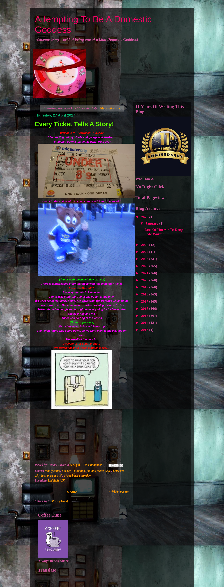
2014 (145, 323)
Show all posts (110, 108)
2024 (145, 252)
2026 (145, 217)
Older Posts (119, 492)
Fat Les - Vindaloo (73, 470)
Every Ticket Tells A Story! (74, 124)
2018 (145, 294)
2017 (145, 301)
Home (71, 492)
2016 (145, 308)
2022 (145, 266)
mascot (51, 475)
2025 (145, 245)
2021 (145, 273)
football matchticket (99, 470)
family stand (52, 470)
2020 (145, 280)
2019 (145, 287)
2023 (145, 259)
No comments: (93, 464)
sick (59, 475)
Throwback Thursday (77, 475)
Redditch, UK (56, 480)
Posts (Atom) (60, 501)
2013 (145, 330)
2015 (145, 316)
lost (43, 475)
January (152, 223)
